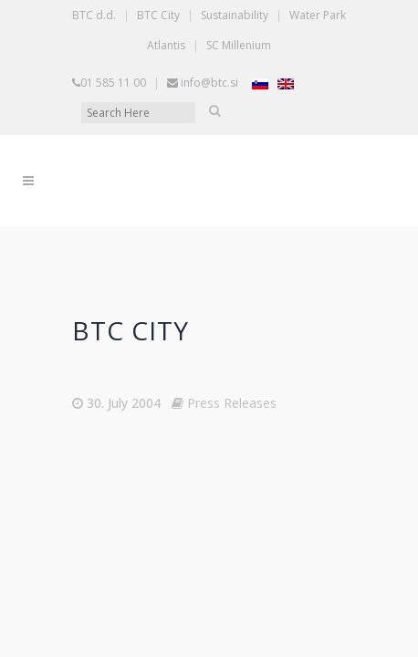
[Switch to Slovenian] (260, 46)
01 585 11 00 (113, 45)
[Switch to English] (285, 46)
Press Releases (232, 365)
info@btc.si (209, 45)
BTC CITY (130, 293)
